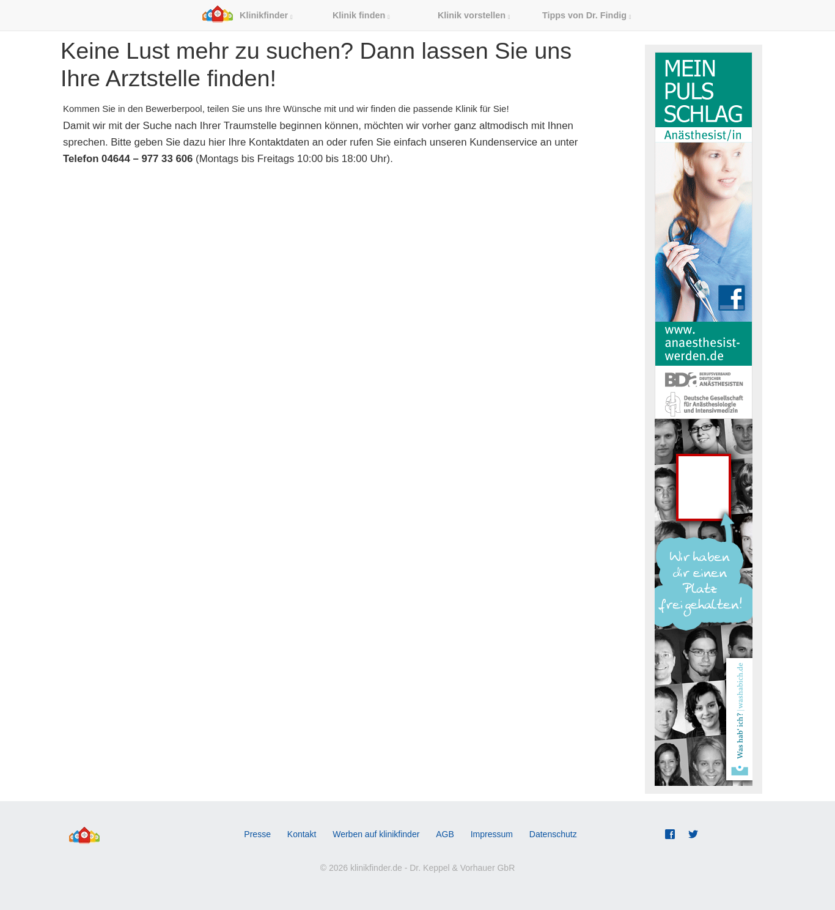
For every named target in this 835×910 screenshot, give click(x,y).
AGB (445, 834)
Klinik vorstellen (474, 15)
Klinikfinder (247, 15)
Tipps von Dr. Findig (586, 15)
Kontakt (301, 834)
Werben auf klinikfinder (376, 834)
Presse (257, 834)
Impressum (492, 834)
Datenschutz (553, 834)
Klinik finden (361, 15)
